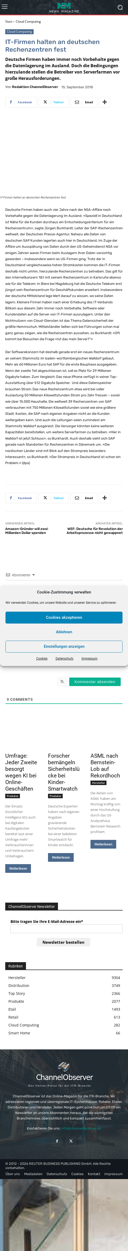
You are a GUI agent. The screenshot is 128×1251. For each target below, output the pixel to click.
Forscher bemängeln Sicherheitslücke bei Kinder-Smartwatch (64, 772)
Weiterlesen (18, 868)
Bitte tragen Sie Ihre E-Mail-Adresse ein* (46, 921)
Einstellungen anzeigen (64, 646)
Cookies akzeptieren (64, 617)
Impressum (90, 658)
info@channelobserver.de (81, 1128)
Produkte (12, 796)
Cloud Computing (28, 21)
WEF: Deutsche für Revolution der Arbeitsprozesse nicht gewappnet (95, 531)
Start (8, 21)
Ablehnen (64, 632)
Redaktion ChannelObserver (35, 87)
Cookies (41, 658)
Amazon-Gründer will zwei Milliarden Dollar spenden (26, 531)
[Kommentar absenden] (95, 682)
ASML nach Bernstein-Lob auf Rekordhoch (105, 766)
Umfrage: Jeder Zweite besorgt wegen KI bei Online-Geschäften (21, 772)
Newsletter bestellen (63, 942)
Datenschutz (64, 658)
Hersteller (98, 783)
